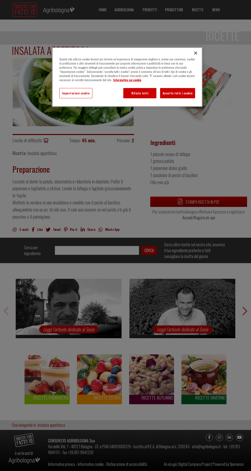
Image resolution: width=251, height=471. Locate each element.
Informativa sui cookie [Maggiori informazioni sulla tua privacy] (127, 80)
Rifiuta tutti (139, 93)
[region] (127, 77)
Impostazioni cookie (75, 93)
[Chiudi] (195, 53)
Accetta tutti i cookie (178, 93)
